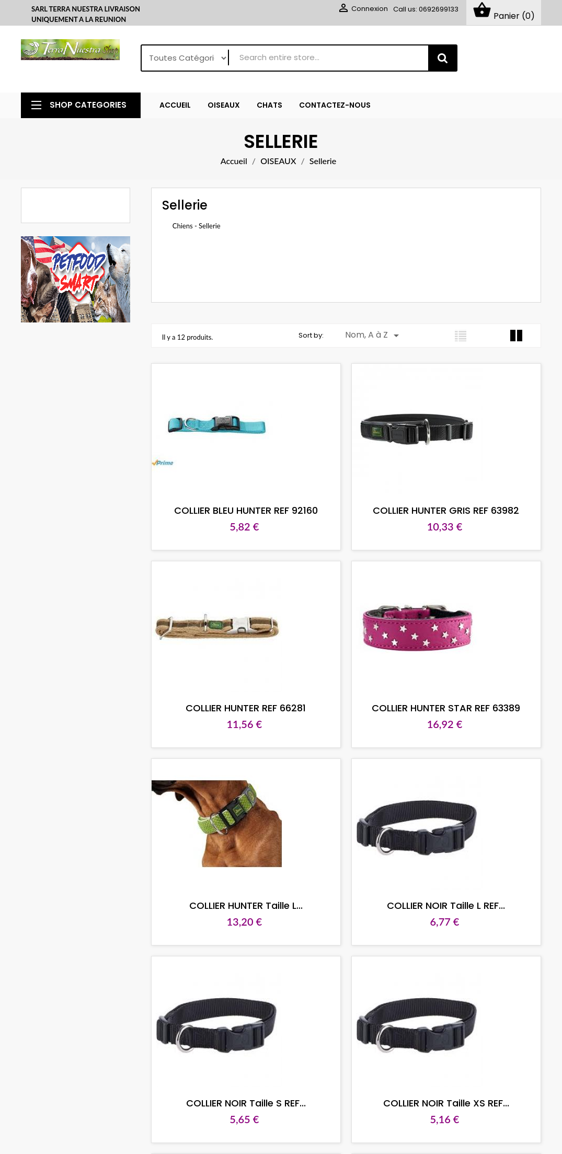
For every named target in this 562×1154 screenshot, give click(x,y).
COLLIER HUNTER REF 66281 (242, 708)
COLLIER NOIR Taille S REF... (243, 1103)
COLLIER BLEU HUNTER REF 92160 (243, 510)
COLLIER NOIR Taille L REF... (437, 906)
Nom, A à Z (374, 335)
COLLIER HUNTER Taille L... (243, 906)
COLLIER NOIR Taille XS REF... (437, 1103)
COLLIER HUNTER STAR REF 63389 (437, 708)
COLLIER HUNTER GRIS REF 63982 (437, 510)
